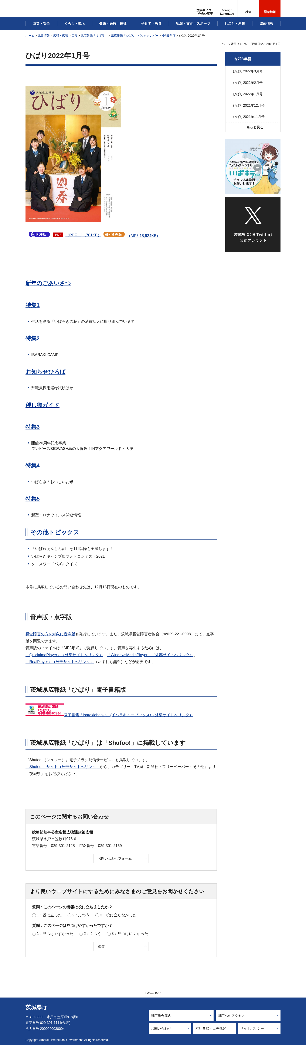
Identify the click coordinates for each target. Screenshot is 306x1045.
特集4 (33, 465)
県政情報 (44, 35)
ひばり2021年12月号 (249, 105)
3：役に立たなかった (118, 915)
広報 (74, 35)
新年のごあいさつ (48, 283)
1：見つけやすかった (55, 934)
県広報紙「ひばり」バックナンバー (135, 35)
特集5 (33, 498)
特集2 (33, 338)
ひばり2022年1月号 (248, 94)
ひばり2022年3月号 (248, 71)
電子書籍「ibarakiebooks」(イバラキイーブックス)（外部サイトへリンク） (128, 715)
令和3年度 (169, 35)
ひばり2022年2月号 (248, 83)
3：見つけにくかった (130, 934)
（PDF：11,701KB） (83, 235)
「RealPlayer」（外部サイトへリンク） (60, 662)
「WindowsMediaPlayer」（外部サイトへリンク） (150, 655)
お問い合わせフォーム (115, 858)
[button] (227, 8)
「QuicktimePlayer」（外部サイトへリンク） (64, 655)
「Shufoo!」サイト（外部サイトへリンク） (63, 767)
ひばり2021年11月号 (249, 117)
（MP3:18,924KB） (143, 236)
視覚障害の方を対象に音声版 (50, 634)
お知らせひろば (45, 372)
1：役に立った (49, 915)
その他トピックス (54, 532)
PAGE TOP (152, 993)
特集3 (33, 426)
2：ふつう (81, 915)
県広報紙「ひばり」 (94, 35)
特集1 (33, 305)
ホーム (30, 35)
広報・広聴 (60, 35)
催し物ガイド (43, 405)
